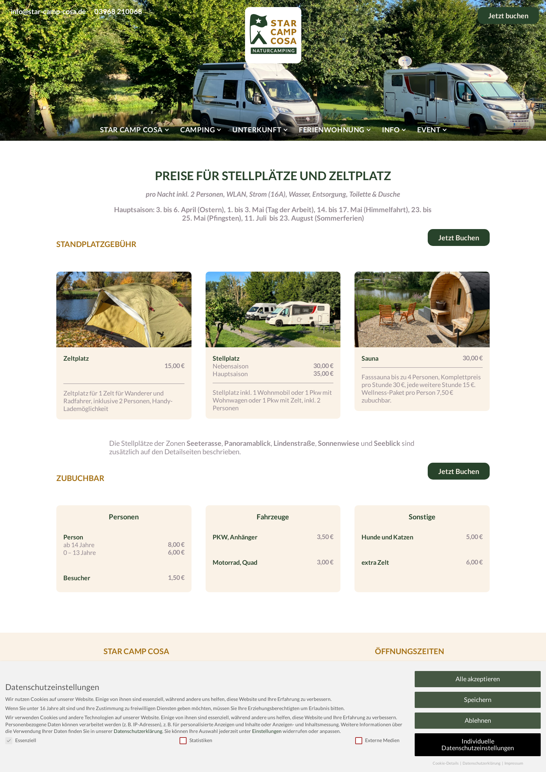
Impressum (513, 763)
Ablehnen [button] (478, 720)
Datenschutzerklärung (138, 731)
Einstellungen (267, 731)
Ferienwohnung (331, 129)
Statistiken (196, 740)
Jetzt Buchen (458, 237)
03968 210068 (118, 11)
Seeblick (387, 443)
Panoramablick (247, 443)
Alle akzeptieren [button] (478, 679)
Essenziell (20, 740)
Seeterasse (204, 443)
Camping (197, 129)
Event (428, 129)
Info (391, 129)
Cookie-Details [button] (446, 763)
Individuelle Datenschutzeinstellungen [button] (477, 745)
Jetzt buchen (508, 15)
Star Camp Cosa (131, 129)
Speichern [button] (477, 699)
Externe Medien (377, 740)
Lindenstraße (294, 443)
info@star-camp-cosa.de (48, 11)
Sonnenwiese (338, 443)
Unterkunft (256, 129)
